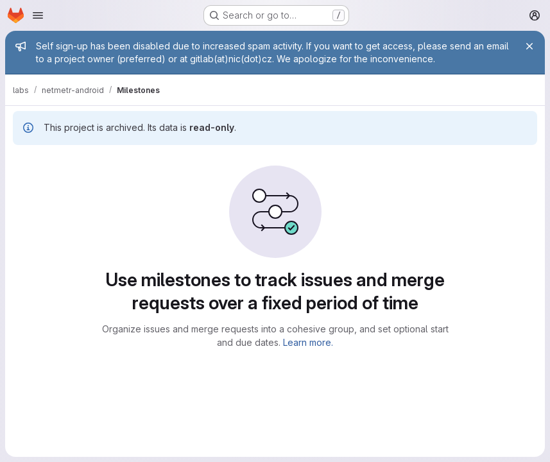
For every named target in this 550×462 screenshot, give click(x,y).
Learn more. (308, 342)
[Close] (529, 46)
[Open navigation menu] (38, 15)
